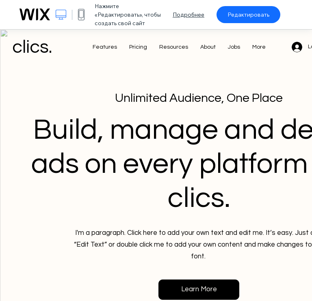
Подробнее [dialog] (188, 14)
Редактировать (248, 14)
